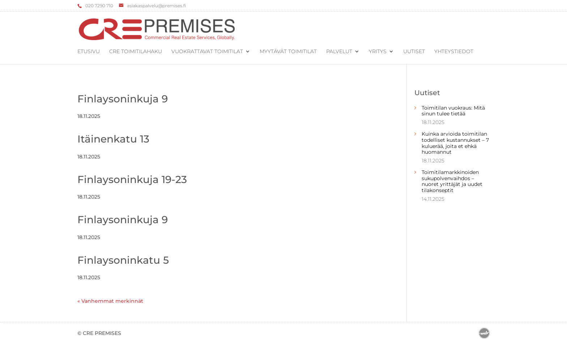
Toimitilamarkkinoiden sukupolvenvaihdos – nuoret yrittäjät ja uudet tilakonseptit (452, 181)
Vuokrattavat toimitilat (207, 52)
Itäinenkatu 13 (113, 139)
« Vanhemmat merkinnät (110, 301)
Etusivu (88, 52)
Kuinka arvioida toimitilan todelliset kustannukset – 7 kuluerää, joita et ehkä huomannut (455, 143)
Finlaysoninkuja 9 (122, 99)
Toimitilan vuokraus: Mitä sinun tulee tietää (453, 111)
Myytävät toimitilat (288, 52)
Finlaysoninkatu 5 (123, 260)
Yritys (378, 52)
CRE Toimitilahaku (135, 52)
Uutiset (414, 52)
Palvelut (339, 52)
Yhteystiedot (453, 52)
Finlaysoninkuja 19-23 (132, 179)
